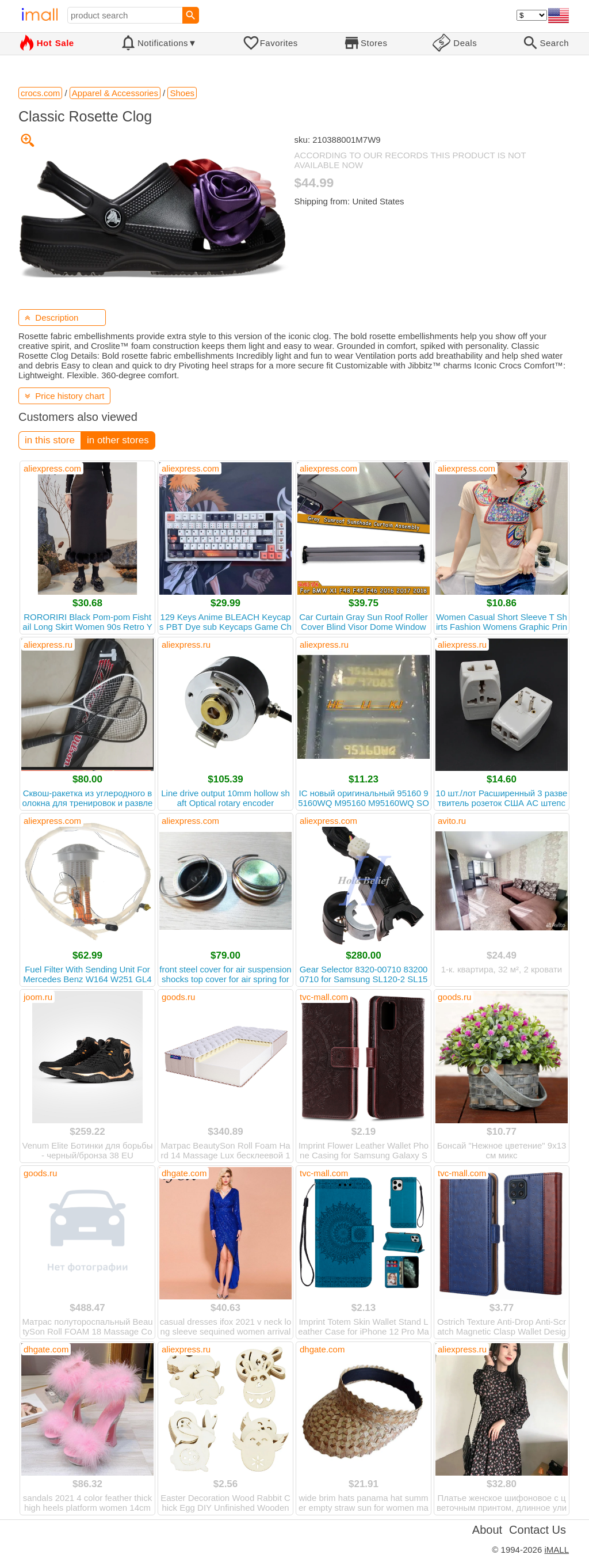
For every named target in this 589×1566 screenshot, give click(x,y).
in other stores (118, 440)
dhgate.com (184, 1173)
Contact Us (537, 1529)
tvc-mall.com (324, 997)
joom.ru (38, 997)
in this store (50, 440)
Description (51, 317)
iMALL (556, 1549)
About (487, 1529)
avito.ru (452, 821)
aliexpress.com (52, 468)
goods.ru (178, 997)
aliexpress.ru (48, 644)
